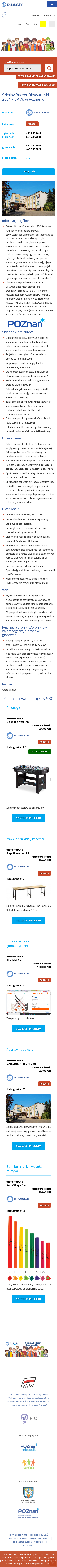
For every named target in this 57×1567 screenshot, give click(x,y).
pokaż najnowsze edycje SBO (38, 85)
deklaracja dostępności (28, 1542)
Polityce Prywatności (35, 1563)
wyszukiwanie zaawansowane (36, 76)
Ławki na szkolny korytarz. (25, 839)
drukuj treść (28, 171)
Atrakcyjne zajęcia (19, 1049)
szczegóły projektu (28, 818)
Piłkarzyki (13, 707)
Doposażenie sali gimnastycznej (18, 943)
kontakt (28, 1545)
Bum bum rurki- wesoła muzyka (24, 1168)
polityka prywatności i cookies (27, 1538)
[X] (48, 1563)
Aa (19, 24)
